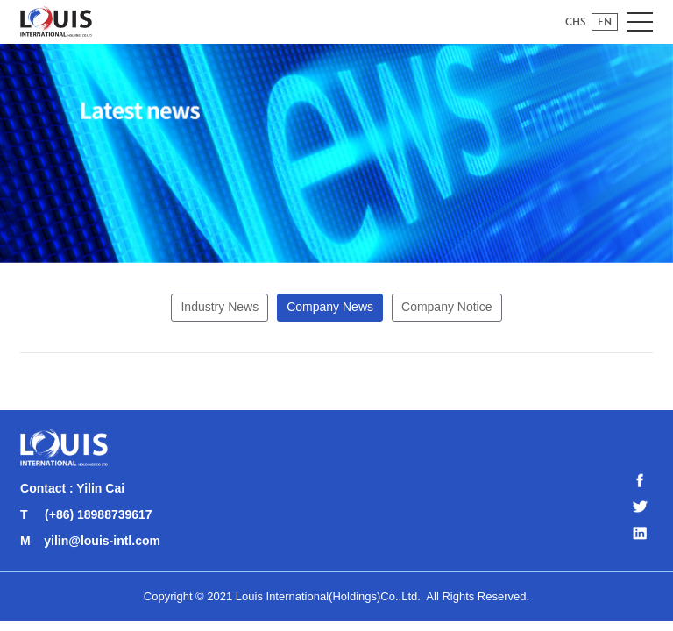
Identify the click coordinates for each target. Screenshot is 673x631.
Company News (330, 307)
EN (605, 21)
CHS (575, 21)
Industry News (220, 307)
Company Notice (446, 307)
